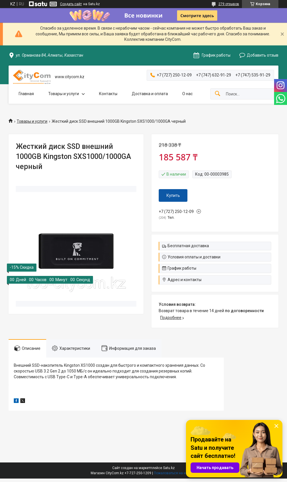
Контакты (108, 93)
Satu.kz (169, 468)
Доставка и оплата (150, 93)
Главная (26, 93)
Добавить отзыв (262, 55)
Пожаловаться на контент (175, 473)
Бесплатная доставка (188, 245)
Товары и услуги (63, 93)
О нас (187, 93)
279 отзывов (228, 4)
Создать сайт (71, 4)
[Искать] (218, 93)
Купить (173, 195)
